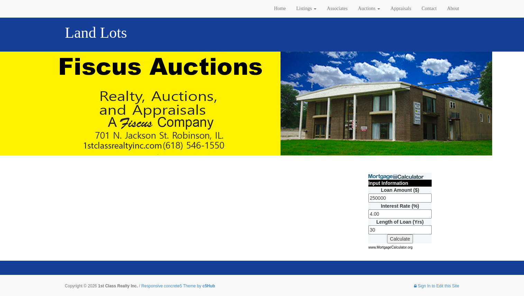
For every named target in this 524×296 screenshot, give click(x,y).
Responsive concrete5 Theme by (178, 286)
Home (280, 8)
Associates (337, 8)
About (453, 8)
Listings (306, 8)
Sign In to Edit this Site (436, 286)
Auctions (369, 8)
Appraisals (400, 8)
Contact (429, 8)
